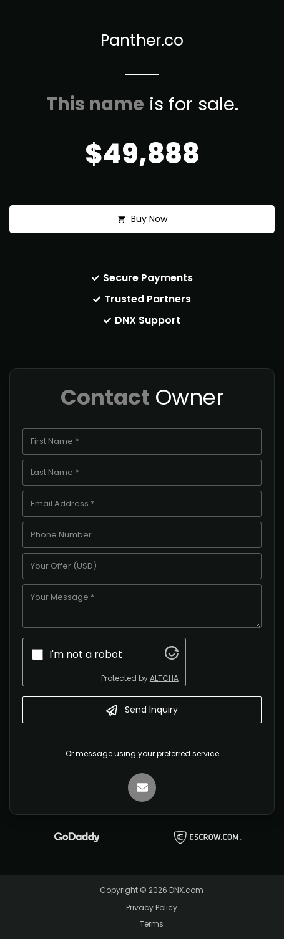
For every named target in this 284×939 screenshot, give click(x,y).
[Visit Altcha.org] (172, 656)
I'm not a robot (85, 654)
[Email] (142, 787)
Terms (152, 923)
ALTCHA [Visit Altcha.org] (164, 678)
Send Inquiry (142, 709)
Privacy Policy (151, 907)
